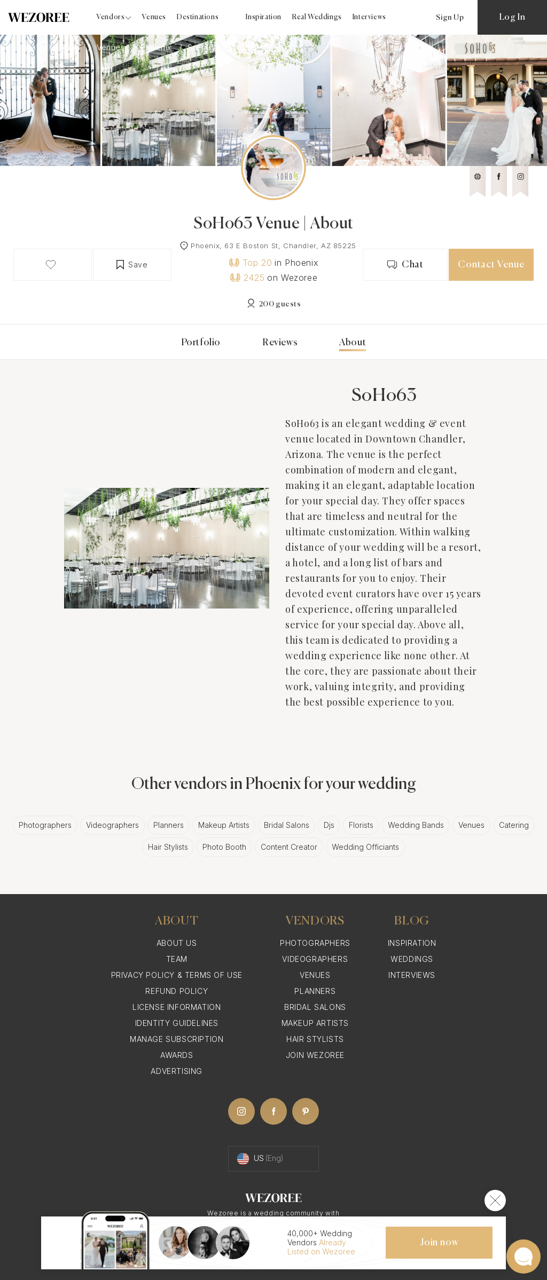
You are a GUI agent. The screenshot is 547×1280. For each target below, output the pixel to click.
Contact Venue (491, 265)
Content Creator (289, 846)
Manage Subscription (176, 1039)
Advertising (176, 1071)
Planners (168, 824)
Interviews (369, 17)
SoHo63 (204, 47)
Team (176, 958)
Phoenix (157, 47)
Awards (176, 1055)
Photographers (45, 824)
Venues (154, 17)
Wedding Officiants (365, 846)
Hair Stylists (168, 846)
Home (23, 47)
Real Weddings (317, 17)
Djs (329, 824)
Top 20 (250, 262)
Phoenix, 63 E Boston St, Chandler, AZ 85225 (273, 245)
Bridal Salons (286, 824)
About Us (177, 942)
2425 (247, 277)
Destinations (197, 17)
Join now (439, 1242)
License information (176, 1007)
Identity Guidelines (176, 1023)
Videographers (112, 824)
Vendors (66, 47)
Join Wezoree (315, 1055)
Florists (361, 824)
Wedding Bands (416, 824)
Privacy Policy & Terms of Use (177, 974)
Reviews (280, 342)
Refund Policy (176, 990)
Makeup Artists (223, 824)
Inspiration (264, 17)
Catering (514, 824)
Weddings (411, 958)
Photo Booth (224, 846)
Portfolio (201, 342)
